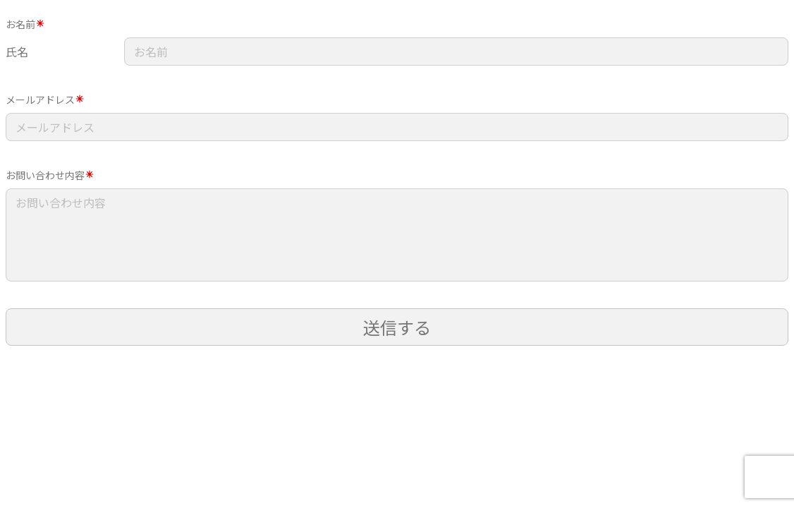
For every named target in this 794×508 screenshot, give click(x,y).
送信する (397, 327)
